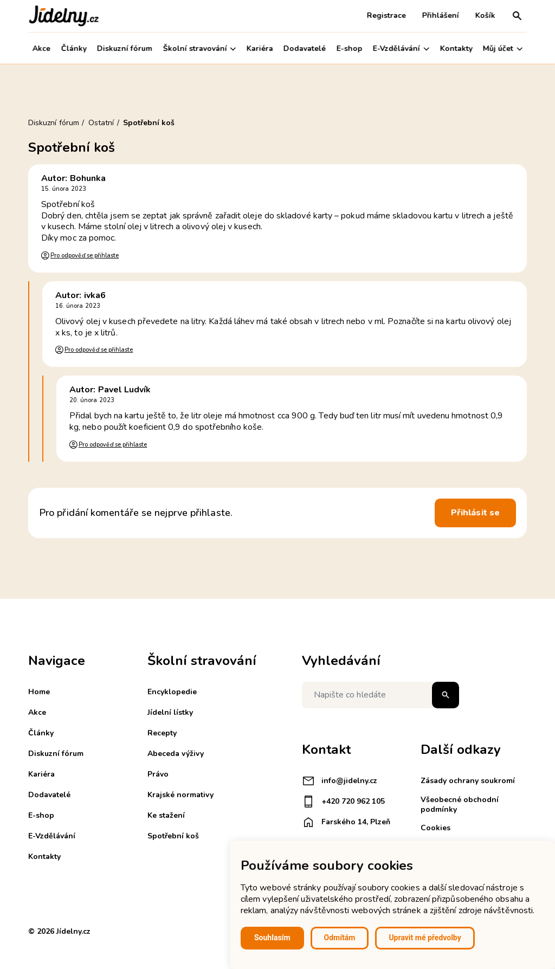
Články (73, 48)
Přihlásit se (475, 513)
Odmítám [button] (340, 937)
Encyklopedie (172, 692)
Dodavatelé (304, 48)
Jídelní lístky (170, 712)
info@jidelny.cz (339, 780)
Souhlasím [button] (272, 937)
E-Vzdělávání (401, 48)
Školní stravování (199, 48)
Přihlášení (440, 15)
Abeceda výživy (175, 753)
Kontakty (456, 48)
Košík (485, 15)
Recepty (162, 733)
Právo (158, 774)
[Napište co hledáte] (380, 695)
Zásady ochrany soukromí (468, 781)
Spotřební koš (173, 836)
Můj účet (502, 48)
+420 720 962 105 (343, 801)
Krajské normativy (180, 795)
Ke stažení (166, 815)
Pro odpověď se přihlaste (84, 255)
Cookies (435, 828)
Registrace (386, 15)
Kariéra (260, 48)
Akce (41, 48)
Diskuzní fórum (124, 48)
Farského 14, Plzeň (346, 822)
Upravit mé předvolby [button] (425, 937)
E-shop (350, 48)
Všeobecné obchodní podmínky (460, 804)
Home (39, 692)
